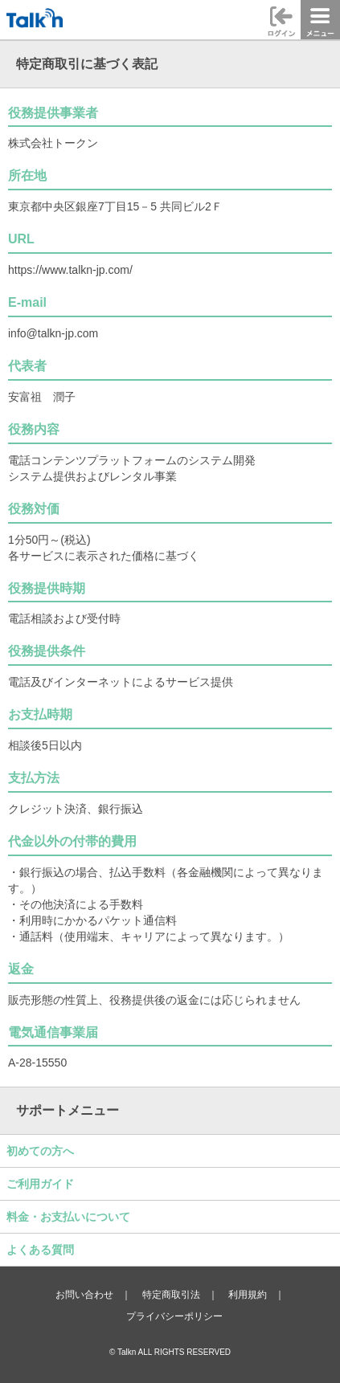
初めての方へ (40, 1150)
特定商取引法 (171, 1294)
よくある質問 (40, 1249)
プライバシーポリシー (174, 1316)
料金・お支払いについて (68, 1216)
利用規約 (247, 1294)
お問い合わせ (84, 1294)
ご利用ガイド (40, 1183)
